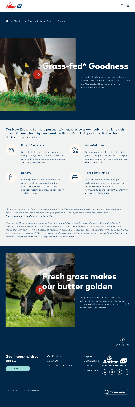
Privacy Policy (92, 370)
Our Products (54, 356)
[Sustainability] (35, 21)
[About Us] (18, 21)
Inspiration (90, 356)
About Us (52, 361)
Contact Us (18, 368)
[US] (7, 21)
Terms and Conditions (60, 365)
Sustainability (92, 361)
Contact (88, 365)
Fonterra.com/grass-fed (18, 216)
